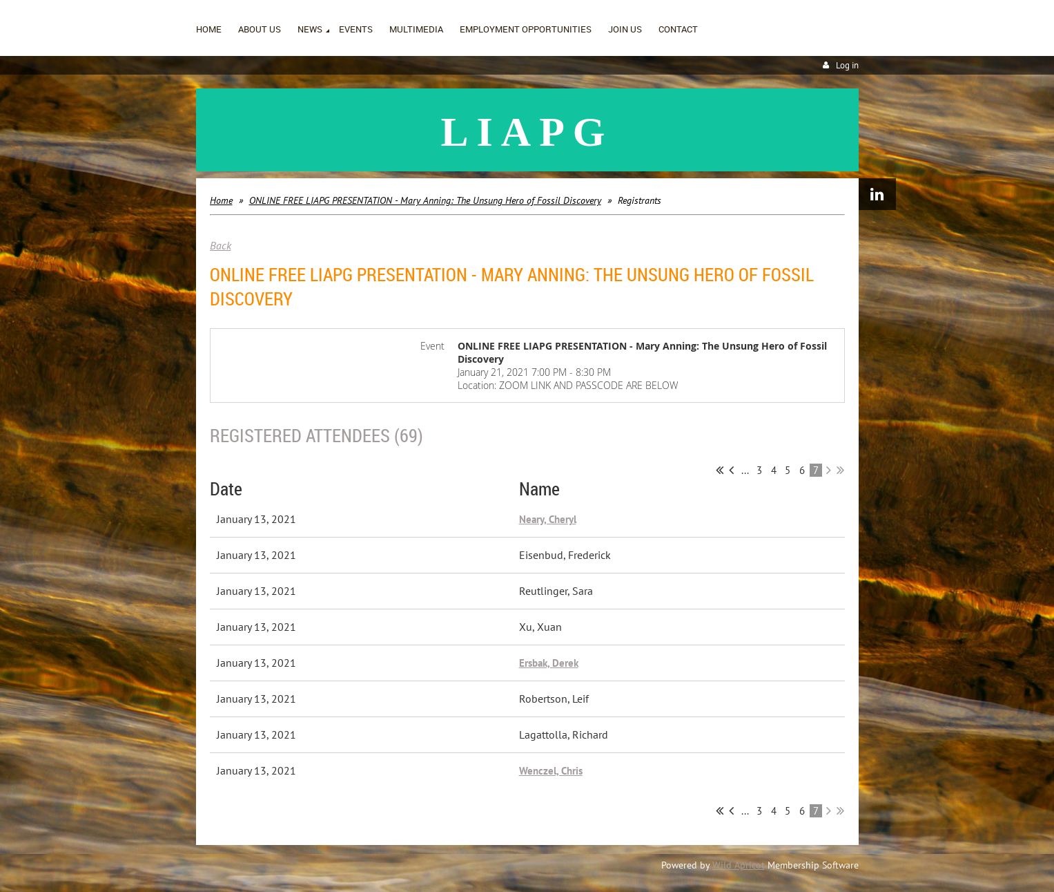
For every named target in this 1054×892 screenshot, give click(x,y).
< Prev (731, 470)
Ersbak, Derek (548, 663)
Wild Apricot (738, 865)
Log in (847, 65)
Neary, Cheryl (547, 519)
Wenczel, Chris (551, 770)
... (745, 470)
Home (221, 200)
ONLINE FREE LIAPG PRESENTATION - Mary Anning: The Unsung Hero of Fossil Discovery (425, 200)
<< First (719, 470)
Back (220, 245)
